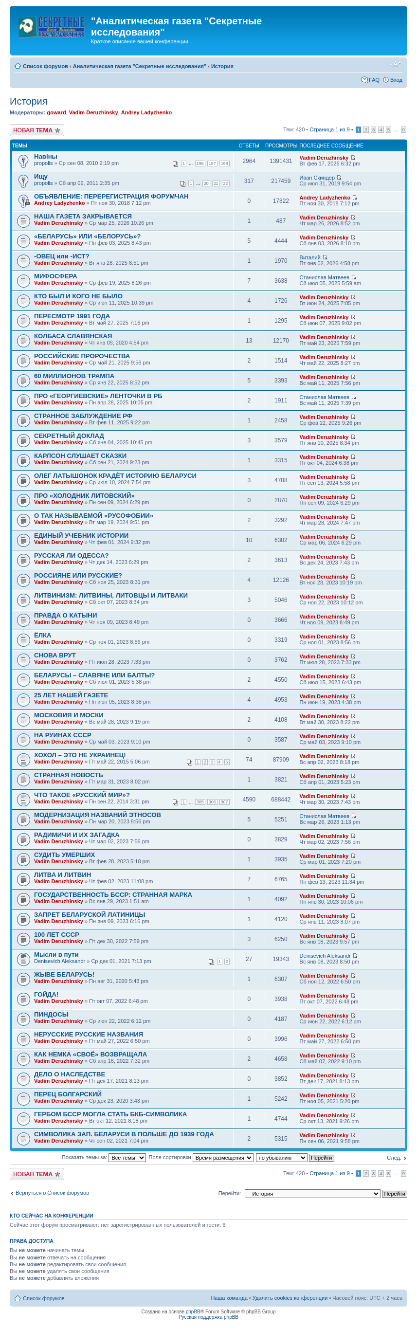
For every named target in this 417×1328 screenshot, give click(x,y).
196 (200, 163)
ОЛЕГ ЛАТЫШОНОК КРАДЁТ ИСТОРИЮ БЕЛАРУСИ (115, 475)
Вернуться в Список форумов (52, 1193)
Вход (396, 80)
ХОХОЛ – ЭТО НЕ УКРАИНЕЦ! (80, 755)
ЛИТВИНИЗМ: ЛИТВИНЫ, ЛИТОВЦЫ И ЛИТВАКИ (111, 595)
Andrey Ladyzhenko (146, 112)
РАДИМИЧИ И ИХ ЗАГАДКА (77, 834)
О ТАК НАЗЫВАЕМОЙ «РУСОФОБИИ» (93, 515)
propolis (43, 163)
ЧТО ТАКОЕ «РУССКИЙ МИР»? (82, 795)
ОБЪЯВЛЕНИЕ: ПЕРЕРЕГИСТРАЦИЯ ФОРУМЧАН (111, 196)
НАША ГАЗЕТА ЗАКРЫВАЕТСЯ (83, 216)
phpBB (193, 1311)
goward (56, 112)
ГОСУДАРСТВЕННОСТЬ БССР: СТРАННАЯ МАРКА (113, 894)
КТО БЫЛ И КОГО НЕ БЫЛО (78, 296)
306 (212, 802)
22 (225, 183)
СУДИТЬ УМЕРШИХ (64, 854)
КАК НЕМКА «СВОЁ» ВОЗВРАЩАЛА (90, 1054)
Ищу (41, 176)
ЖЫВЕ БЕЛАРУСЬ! (64, 974)
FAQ (374, 80)
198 (224, 163)
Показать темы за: (104, 1157)
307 (224, 802)
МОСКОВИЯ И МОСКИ (69, 715)
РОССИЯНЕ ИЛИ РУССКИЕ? (78, 575)
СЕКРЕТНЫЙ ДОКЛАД (69, 435)
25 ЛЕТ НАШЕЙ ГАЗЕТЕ (71, 695)
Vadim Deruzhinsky (93, 112)
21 (216, 183)
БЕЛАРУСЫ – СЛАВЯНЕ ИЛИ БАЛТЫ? (94, 675)
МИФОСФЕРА (55, 276)
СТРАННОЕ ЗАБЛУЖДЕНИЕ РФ (83, 415)
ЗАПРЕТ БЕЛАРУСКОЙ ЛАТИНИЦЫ (89, 914)
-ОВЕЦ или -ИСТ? (62, 256)
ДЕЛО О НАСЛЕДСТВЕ (69, 1074)
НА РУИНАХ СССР (62, 735)
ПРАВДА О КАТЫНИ (65, 615)
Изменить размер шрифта (395, 64)
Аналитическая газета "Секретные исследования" (139, 66)
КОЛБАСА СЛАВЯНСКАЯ (73, 336)
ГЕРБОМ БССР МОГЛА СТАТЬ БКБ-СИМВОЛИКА (110, 1114)
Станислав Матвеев (324, 277)
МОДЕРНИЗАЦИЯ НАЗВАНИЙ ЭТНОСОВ (97, 815)
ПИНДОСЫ (51, 1014)
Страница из (329, 129)
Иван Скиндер (317, 178)
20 (206, 183)
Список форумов (45, 66)
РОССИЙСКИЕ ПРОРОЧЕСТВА (82, 356)
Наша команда (229, 1298)
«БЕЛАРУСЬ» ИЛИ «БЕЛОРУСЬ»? (87, 236)
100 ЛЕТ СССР (56, 934)
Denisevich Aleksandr (59, 961)
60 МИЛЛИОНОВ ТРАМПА (74, 376)
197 (212, 163)
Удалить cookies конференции (290, 1298)
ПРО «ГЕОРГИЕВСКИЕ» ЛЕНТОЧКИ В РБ (98, 396)
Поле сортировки (201, 1157)
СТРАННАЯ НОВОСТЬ (68, 775)
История (222, 66)
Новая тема (37, 130)
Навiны (45, 156)
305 (200, 802)
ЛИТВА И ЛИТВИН (62, 874)
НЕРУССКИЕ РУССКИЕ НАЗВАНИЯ (88, 1034)
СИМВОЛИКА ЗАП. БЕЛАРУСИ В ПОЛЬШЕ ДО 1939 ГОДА (124, 1134)
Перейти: (229, 1193)
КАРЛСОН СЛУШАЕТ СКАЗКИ (80, 455)
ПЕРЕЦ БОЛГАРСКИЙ (68, 1094)
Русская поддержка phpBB (208, 1317)
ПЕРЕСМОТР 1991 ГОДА (72, 316)
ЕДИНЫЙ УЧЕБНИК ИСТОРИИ (81, 535)
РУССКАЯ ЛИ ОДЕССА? (71, 555)
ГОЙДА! (46, 994)
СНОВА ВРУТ (55, 655)
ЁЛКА (43, 635)
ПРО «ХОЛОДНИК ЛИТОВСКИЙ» (84, 495)
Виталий (310, 257)
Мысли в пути (56, 954)
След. (394, 1158)
